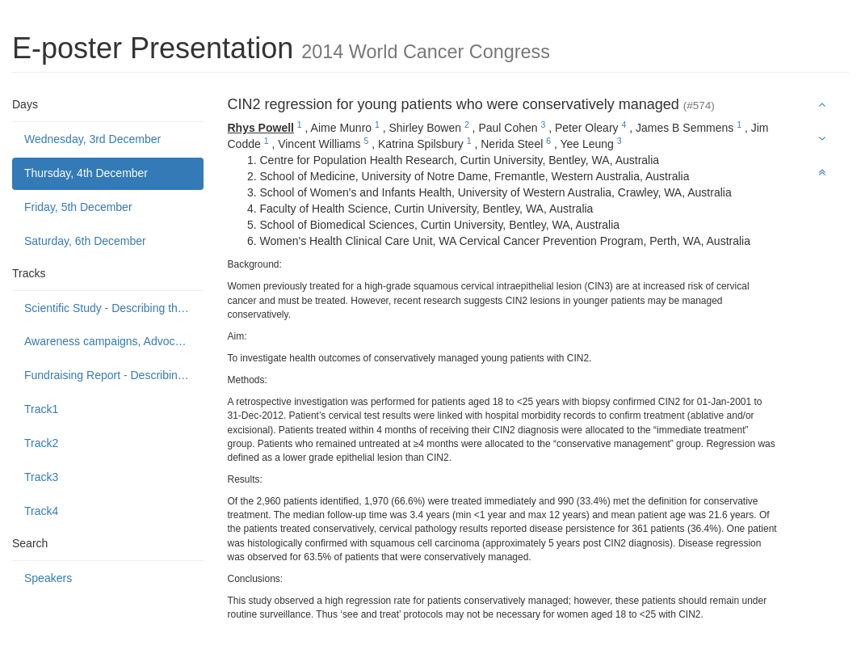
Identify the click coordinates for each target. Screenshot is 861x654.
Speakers (48, 578)
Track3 (41, 476)
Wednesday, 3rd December (92, 139)
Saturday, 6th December (85, 240)
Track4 (41, 510)
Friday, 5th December (78, 206)
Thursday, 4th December (86, 173)
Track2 (41, 443)
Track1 (41, 409)
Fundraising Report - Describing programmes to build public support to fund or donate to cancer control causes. (114, 375)
